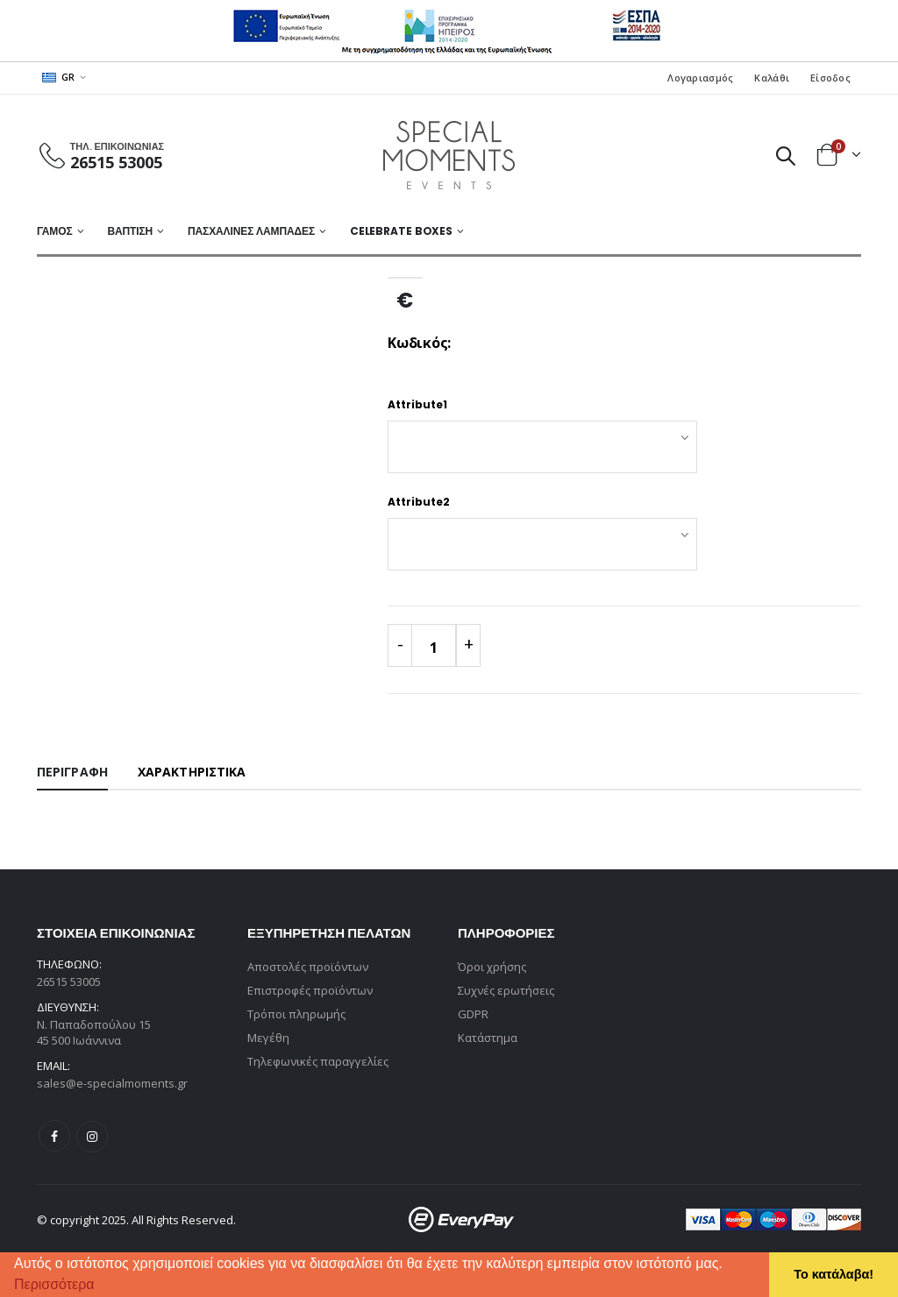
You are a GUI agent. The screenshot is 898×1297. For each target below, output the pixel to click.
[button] (100, 1286)
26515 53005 (116, 162)
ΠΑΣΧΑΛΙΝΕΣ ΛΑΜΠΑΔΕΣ (251, 230)
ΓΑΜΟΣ (55, 230)
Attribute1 (417, 404)
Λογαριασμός (700, 77)
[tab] (72, 772)
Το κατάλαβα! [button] (833, 1274)
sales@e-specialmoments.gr (112, 1083)
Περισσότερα (54, 1284)
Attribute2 (419, 501)
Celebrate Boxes (401, 230)
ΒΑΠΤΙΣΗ (130, 230)
